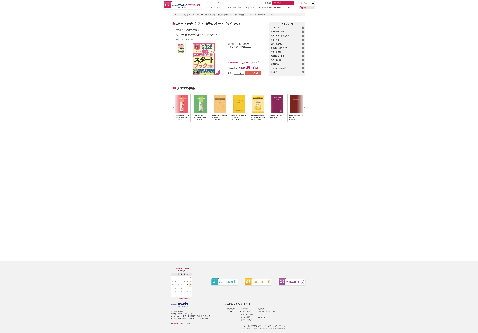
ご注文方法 (208, 8)
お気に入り (279, 8)
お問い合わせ (233, 63)
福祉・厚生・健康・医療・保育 (206, 15)
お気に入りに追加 (250, 63)
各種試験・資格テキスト (225, 15)
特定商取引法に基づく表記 (267, 311)
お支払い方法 (220, 8)
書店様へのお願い (247, 320)
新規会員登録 (265, 8)
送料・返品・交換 (235, 8)
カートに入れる (253, 73)
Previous (177, 107)
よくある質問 (249, 8)
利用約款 (261, 309)
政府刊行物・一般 (188, 15)
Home (179, 15)
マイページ (230, 311)
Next (301, 107)
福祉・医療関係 (239, 15)
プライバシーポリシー (265, 314)
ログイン (293, 8)
